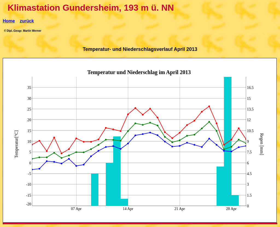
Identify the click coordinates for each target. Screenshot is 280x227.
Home (9, 21)
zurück (27, 21)
